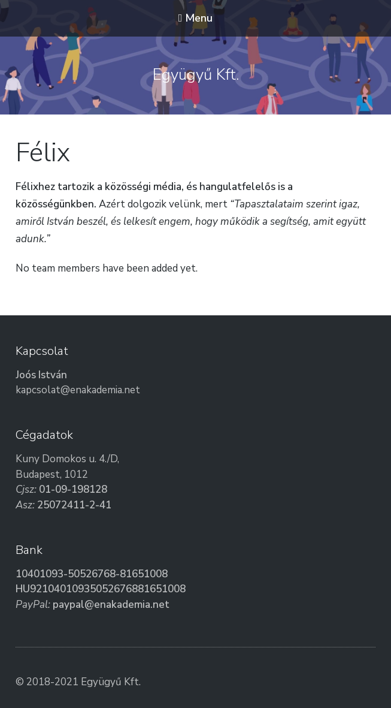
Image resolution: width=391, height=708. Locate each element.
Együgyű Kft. (196, 74)
